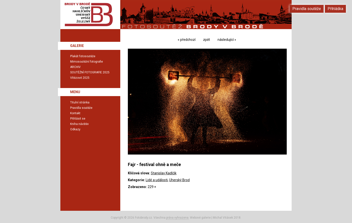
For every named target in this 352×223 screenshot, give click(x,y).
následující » (227, 40)
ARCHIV (75, 67)
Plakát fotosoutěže (82, 56)
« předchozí (187, 40)
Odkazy (75, 129)
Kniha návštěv (79, 124)
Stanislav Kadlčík (163, 173)
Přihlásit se (77, 118)
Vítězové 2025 (79, 77)
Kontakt (75, 113)
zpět (206, 40)
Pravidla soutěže (81, 108)
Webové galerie (200, 217)
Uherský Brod (179, 180)
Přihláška (335, 8)
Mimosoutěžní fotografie (86, 61)
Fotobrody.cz (143, 217)
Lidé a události (157, 180)
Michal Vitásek (223, 217)
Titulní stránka (79, 102)
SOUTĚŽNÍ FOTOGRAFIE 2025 (90, 72)
